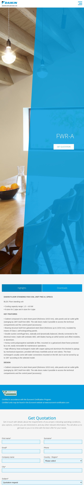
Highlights (22, 288)
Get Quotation (63, 147)
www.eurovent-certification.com (57, 403)
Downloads (62, 288)
